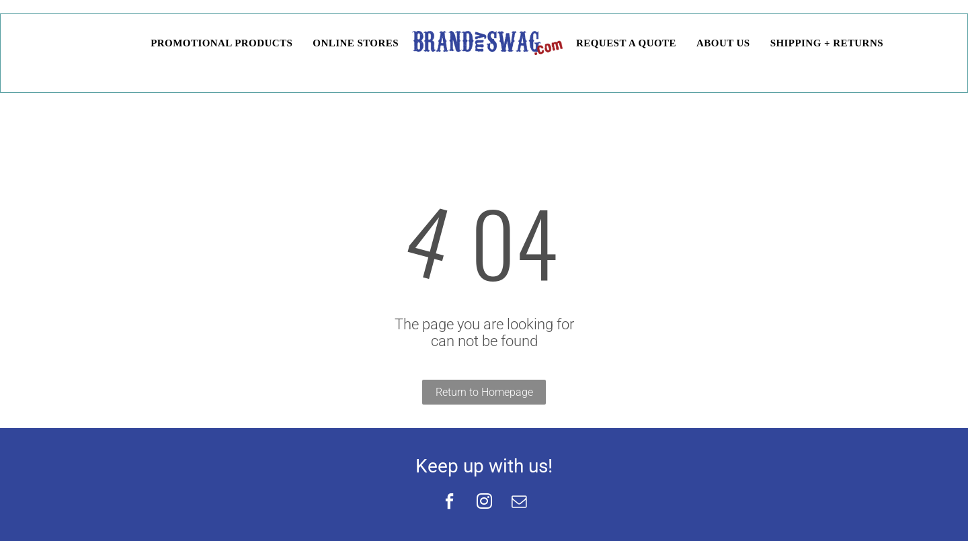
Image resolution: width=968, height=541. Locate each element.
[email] (519, 503)
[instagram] (484, 503)
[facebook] (449, 503)
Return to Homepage (484, 392)
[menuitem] (130, 43)
